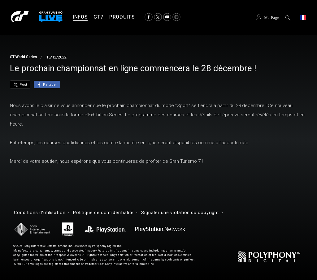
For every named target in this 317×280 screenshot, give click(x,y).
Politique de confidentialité (103, 212)
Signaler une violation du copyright (180, 212)
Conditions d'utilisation (40, 212)
